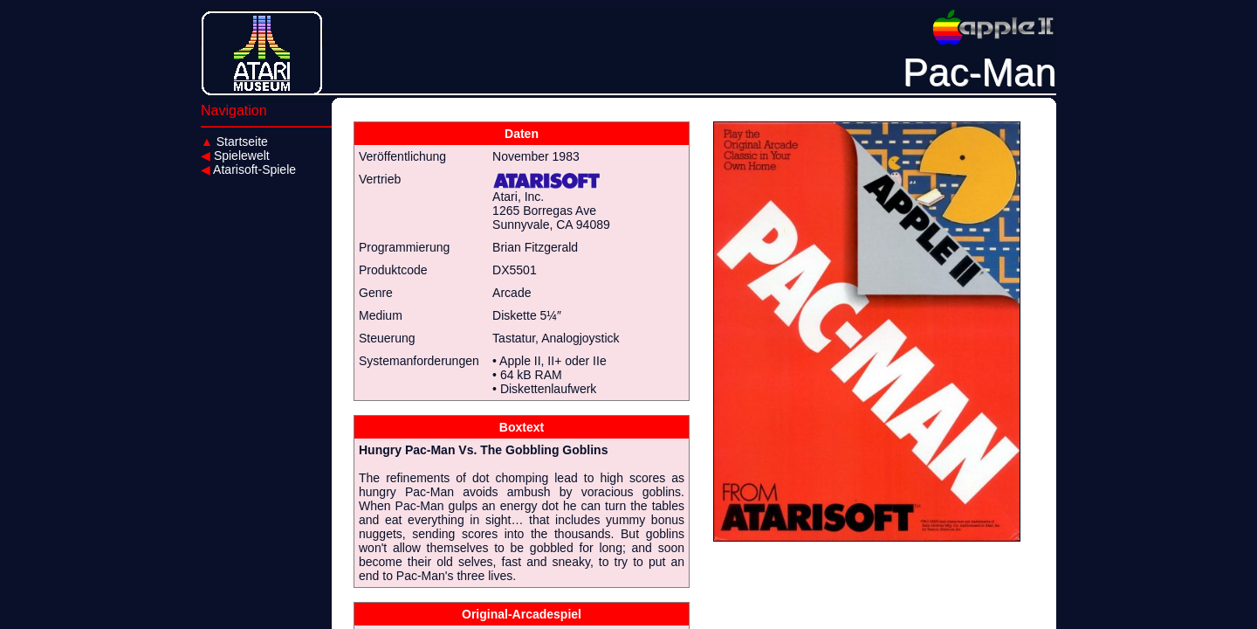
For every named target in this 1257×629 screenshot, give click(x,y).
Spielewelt (235, 155)
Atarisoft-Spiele (248, 169)
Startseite (234, 142)
